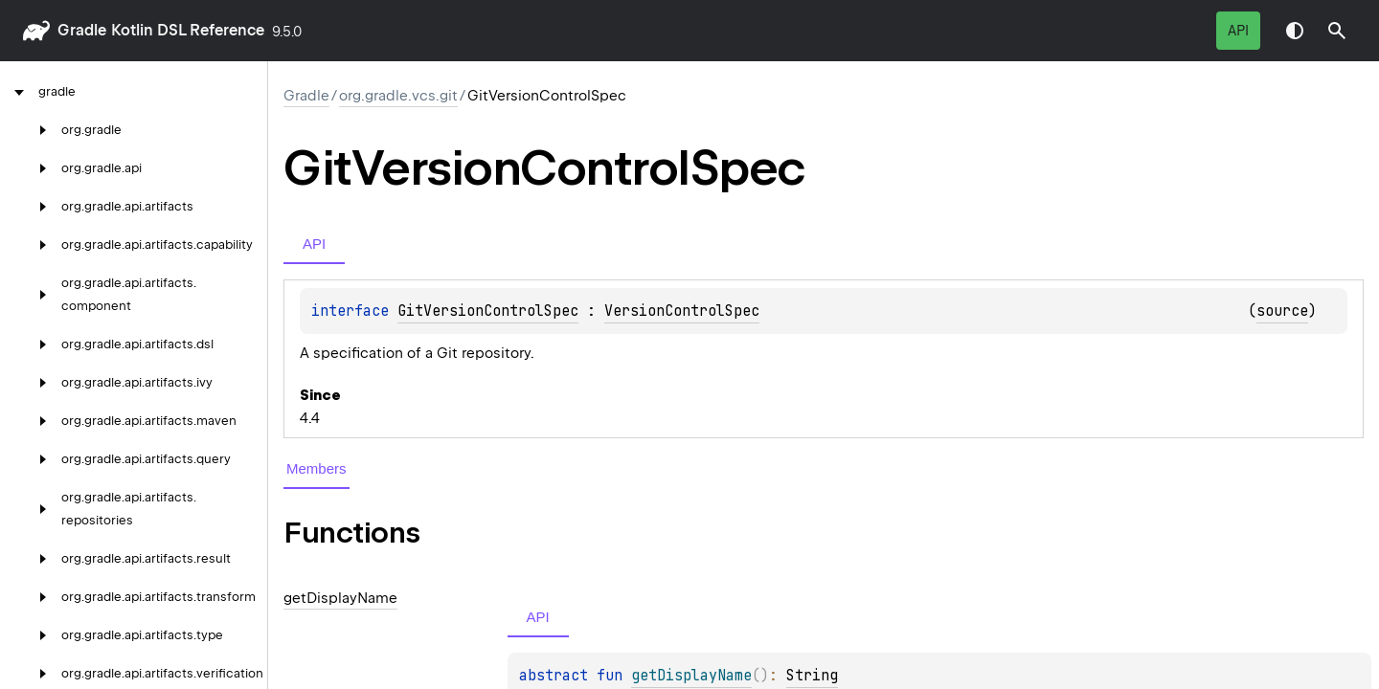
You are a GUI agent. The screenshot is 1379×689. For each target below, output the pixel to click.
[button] (1337, 30)
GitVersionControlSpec (487, 311)
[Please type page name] (1337, 30)
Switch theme (1295, 30)
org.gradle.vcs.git (398, 95)
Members (316, 468)
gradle (81, 30)
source (1282, 311)
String (812, 675)
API (1238, 30)
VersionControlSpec (681, 311)
